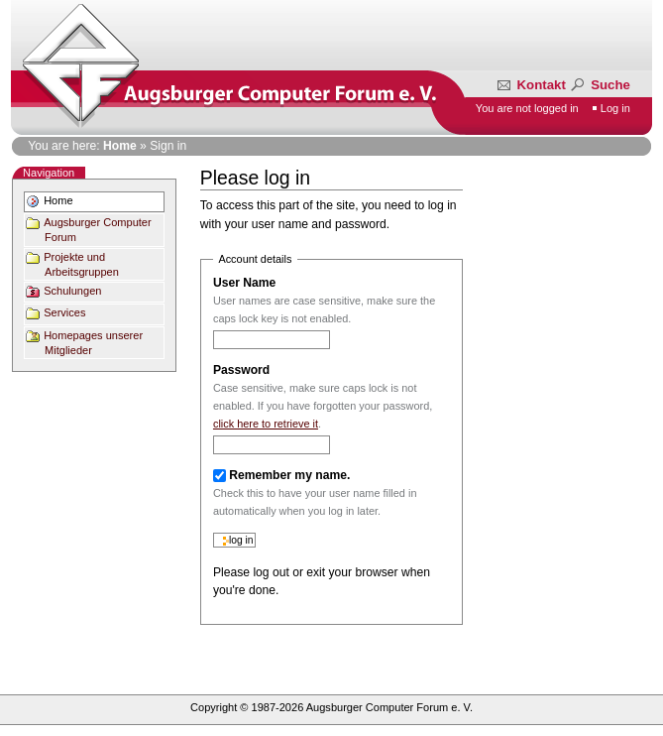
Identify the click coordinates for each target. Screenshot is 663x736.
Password (241, 370)
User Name (244, 283)
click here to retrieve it (265, 423)
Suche (599, 84)
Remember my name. (289, 475)
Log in (615, 108)
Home (120, 146)
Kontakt (533, 84)
